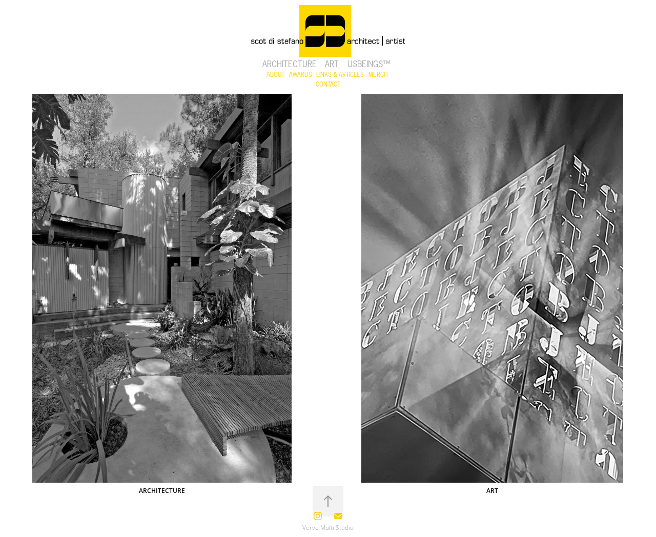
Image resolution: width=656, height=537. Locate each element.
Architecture (289, 64)
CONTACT (328, 84)
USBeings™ (369, 64)
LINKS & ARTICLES (340, 74)
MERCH (377, 74)
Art (332, 64)
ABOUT (275, 74)
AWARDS (300, 74)
